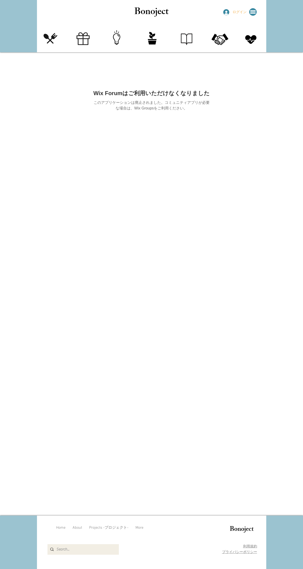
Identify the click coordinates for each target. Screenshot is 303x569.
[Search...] (82, 549)
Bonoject (151, 12)
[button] (253, 12)
